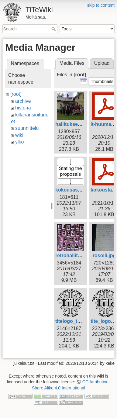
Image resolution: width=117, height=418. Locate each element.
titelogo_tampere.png (80, 321)
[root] (15, 94)
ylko (19, 141)
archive (23, 101)
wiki (19, 135)
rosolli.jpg (104, 255)
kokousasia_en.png (78, 189)
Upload (102, 63)
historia (23, 107)
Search (54, 29)
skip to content (101, 5)
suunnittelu (27, 128)
